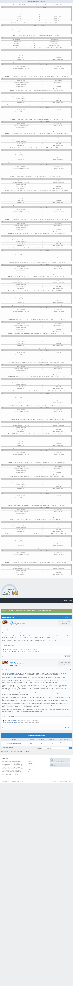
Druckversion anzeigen (7, 747)
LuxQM (66, 744)
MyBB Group (20, 781)
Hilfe (70, 600)
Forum (60, 600)
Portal (29, 768)
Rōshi (63, 781)
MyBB (8, 781)
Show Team (30, 773)
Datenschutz (31, 761)
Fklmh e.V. (4, 610)
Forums (29, 766)
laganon (32, 743)
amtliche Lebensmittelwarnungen (13, 743)
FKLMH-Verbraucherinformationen (17, 610)
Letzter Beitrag (60, 744)
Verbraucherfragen (31, 610)
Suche (65, 600)
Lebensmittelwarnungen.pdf (12, 649)
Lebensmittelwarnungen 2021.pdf (13, 722)
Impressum (30, 760)
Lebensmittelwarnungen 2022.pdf (13, 651)
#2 (70, 669)
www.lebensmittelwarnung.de (19, 637)
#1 (70, 628)
